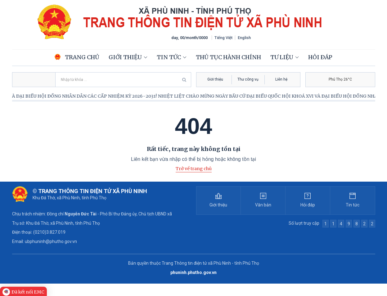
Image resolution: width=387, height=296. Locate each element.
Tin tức (169, 57)
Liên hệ (281, 79)
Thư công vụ (248, 79)
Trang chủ (77, 57)
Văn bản (263, 204)
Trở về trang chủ (194, 168)
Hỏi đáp (320, 57)
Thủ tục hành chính (228, 57)
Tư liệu (281, 57)
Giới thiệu (125, 57)
